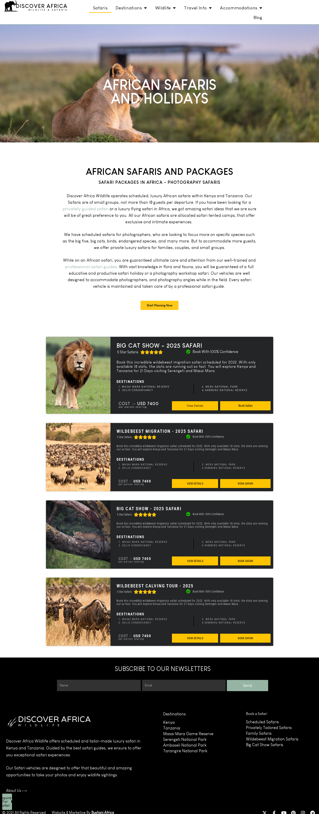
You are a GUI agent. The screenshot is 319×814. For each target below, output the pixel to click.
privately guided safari (86, 208)
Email (145, 679)
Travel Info (198, 8)
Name (61, 679)
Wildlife (165, 8)
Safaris (100, 7)
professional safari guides (91, 266)
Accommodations (241, 8)
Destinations (131, 8)
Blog (257, 17)
